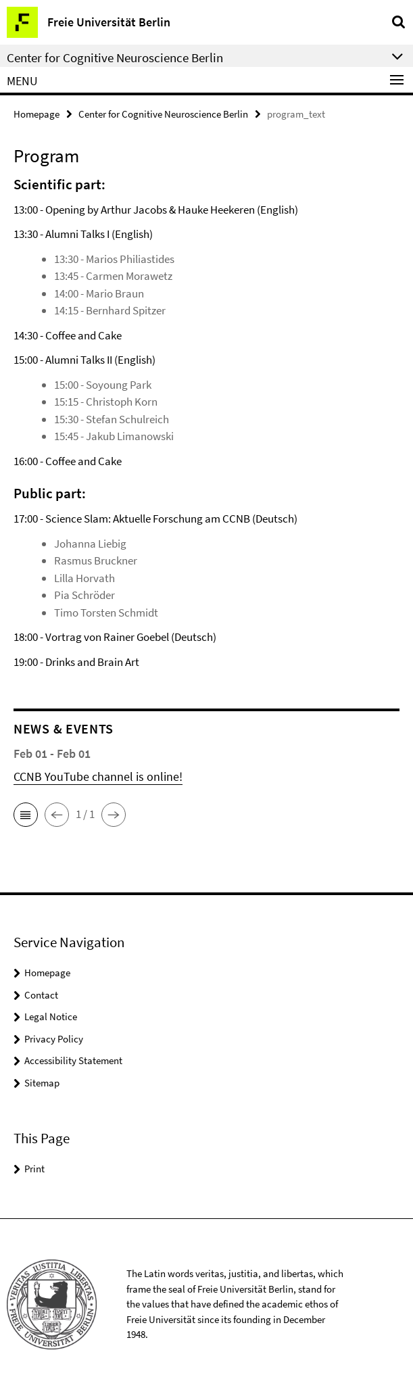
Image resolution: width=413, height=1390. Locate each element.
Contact (41, 994)
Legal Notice (50, 1016)
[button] (26, 814)
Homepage (36, 113)
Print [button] (34, 1168)
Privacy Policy (53, 1038)
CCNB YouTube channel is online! (98, 776)
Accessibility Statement (73, 1060)
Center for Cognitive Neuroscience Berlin (163, 113)
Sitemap (41, 1082)
